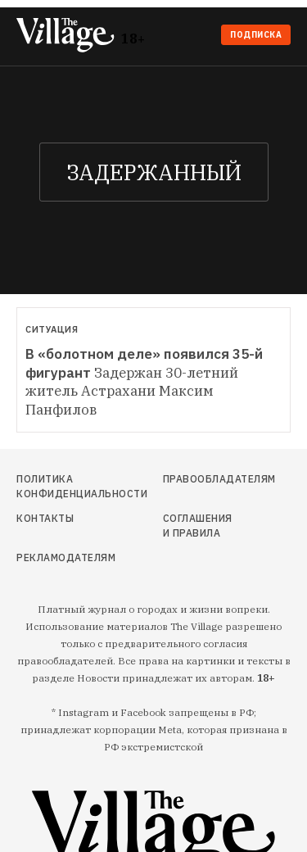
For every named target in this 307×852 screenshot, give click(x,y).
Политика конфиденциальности (56, 486)
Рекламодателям (56, 557)
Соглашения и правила (198, 525)
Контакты (45, 518)
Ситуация (51, 329)
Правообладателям (199, 479)
